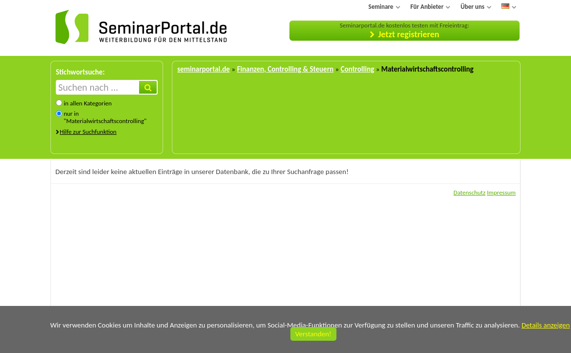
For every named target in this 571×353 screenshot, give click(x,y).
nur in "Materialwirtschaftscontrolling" (105, 117)
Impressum (501, 192)
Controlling (358, 69)
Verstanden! (313, 333)
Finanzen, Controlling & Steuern (285, 69)
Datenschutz (469, 192)
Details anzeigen (546, 325)
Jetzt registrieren (408, 34)
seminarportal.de (203, 69)
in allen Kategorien (88, 103)
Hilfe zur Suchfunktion (88, 131)
